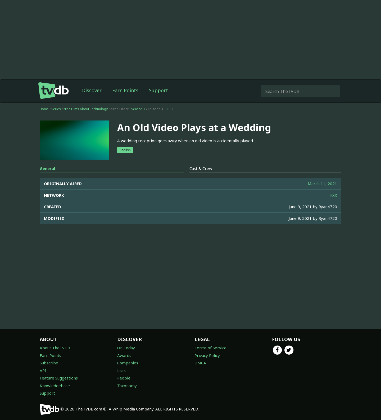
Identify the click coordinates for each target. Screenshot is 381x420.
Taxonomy (127, 385)
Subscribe (49, 362)
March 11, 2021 (322, 183)
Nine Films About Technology (86, 109)
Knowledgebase (55, 385)
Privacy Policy (207, 355)
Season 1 (138, 109)
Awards (124, 355)
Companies (127, 362)
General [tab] (47, 168)
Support (158, 90)
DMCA (200, 362)
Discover (92, 90)
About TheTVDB (55, 347)
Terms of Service (210, 347)
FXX (333, 195)
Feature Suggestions (59, 378)
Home (44, 109)
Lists (121, 370)
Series (56, 109)
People (123, 378)
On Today (126, 347)
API (43, 370)
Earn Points (125, 90)
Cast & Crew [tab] (200, 168)
